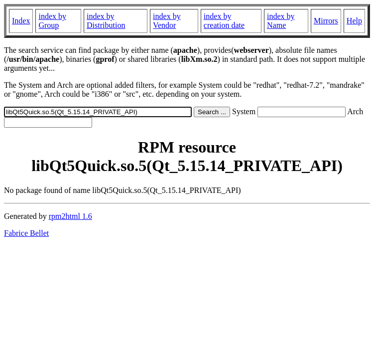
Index (21, 20)
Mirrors (326, 20)
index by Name (281, 20)
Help (354, 20)
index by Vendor (167, 20)
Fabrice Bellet (26, 233)
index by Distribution (106, 20)
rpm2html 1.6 (70, 216)
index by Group (52, 20)
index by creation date (224, 20)
